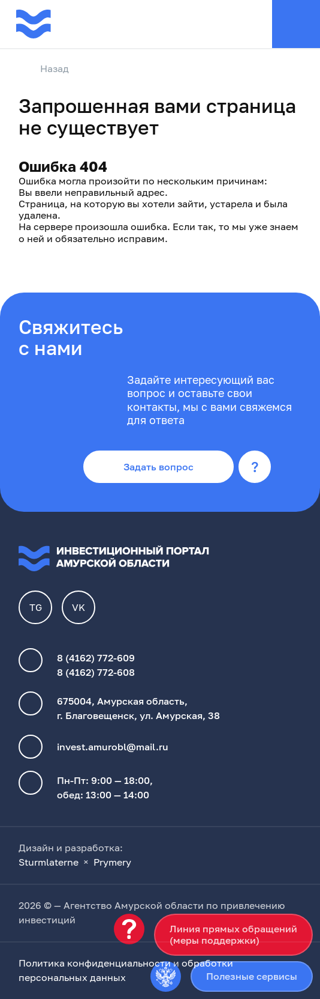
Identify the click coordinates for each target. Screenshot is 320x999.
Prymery (112, 862)
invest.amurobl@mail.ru (112, 747)
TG (35, 607)
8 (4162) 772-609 (96, 658)
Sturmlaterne (49, 862)
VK (78, 607)
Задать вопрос (158, 467)
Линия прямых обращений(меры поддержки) (233, 934)
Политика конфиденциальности (95, 963)
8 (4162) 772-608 (96, 672)
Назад (44, 69)
